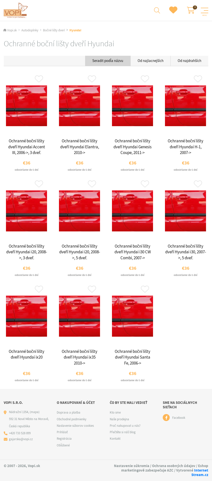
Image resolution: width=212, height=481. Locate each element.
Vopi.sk (12, 30)
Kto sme (115, 412)
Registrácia (64, 438)
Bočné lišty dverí (54, 30)
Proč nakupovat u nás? (125, 426)
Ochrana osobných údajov (173, 465)
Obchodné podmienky (71, 419)
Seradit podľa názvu (107, 60)
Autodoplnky (29, 30)
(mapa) (35, 412)
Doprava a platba (68, 412)
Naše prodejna (119, 419)
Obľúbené (63, 445)
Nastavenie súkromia (131, 465)
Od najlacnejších (150, 60)
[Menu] (204, 10)
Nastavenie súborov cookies (75, 426)
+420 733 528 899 (20, 433)
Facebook (178, 418)
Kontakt (115, 438)
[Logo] (16, 10)
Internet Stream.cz (199, 472)
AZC (170, 470)
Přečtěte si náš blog (123, 432)
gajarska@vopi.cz (21, 439)
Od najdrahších (189, 60)
